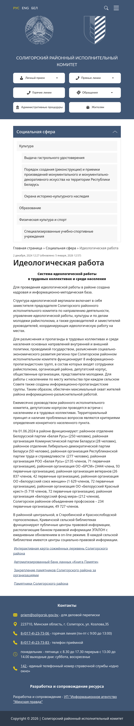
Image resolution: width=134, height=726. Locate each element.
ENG (25, 8)
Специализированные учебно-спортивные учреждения (58, 234)
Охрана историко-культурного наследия (56, 196)
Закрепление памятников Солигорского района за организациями (54, 572)
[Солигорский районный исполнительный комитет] (67, 42)
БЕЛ (34, 8)
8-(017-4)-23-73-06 (35, 633)
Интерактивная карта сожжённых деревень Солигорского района (60, 551)
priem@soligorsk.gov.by (40, 615)
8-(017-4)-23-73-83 (35, 642)
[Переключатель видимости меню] (115, 132)
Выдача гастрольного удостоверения (54, 157)
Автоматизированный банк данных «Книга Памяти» (56, 561)
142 (24, 666)
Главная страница (27, 248)
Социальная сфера (61, 248)
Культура (26, 146)
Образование (30, 208)
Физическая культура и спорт (43, 219)
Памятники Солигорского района (41, 583)
